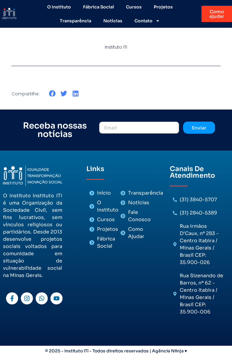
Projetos (163, 7)
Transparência (75, 21)
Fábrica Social (98, 7)
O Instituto (59, 7)
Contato (147, 21)
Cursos (134, 7)
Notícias (112, 21)
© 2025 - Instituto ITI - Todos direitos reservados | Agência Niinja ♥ (116, 351)
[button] (52, 93)
